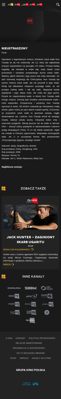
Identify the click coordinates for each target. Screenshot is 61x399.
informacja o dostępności (29, 348)
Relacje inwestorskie (29, 343)
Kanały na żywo (41, 358)
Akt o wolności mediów (30, 353)
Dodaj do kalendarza (16, 249)
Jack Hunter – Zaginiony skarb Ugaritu (30, 241)
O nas (9, 338)
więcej (7, 264)
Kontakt (20, 338)
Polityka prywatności (42, 338)
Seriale (24, 358)
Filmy (13, 358)
